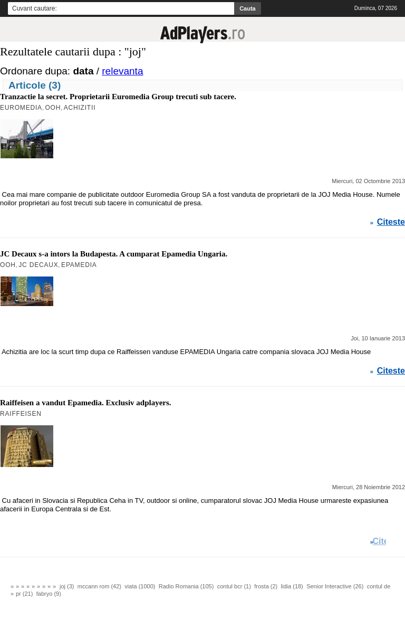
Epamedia (79, 265)
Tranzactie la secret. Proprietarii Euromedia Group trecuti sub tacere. (118, 96)
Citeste (391, 222)
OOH (53, 107)
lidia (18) (292, 586)
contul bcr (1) (234, 586)
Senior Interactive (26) (334, 586)
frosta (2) (265, 586)
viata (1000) (139, 586)
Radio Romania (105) (186, 586)
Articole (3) (34, 85)
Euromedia (21, 107)
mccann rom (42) (99, 586)
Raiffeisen (21, 414)
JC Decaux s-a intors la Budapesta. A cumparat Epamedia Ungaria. (113, 254)
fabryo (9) (48, 593)
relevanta (122, 71)
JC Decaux (38, 265)
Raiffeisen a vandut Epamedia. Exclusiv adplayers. (85, 402)
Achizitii (80, 107)
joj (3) (67, 586)
